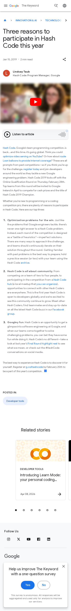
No (44, 595)
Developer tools (15, 401)
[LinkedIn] (48, 539)
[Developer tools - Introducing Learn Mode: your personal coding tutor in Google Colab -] (40, 470)
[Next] (66, 20)
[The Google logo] (12, 556)
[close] (63, 577)
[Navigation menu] (5, 5)
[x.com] (18, 539)
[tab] (16, 510)
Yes (27, 595)
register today (31, 169)
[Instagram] (8, 539)
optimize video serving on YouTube (22, 156)
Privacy (9, 567)
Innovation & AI (26, 20)
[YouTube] (28, 539)
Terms (23, 567)
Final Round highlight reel (42, 343)
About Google (42, 567)
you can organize (46, 284)
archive (25, 262)
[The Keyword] (5, 20)
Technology (54, 20)
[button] (64, 59)
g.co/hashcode (34, 367)
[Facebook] (38, 539)
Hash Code (9, 147)
